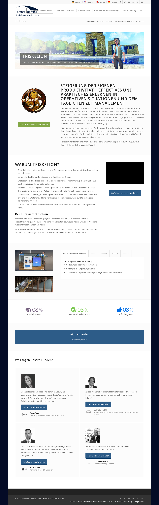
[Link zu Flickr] (133, 2)
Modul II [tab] (104, 253)
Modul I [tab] (93, 253)
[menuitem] (77, 2)
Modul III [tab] (115, 253)
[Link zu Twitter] (125, 2)
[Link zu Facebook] (120, 2)
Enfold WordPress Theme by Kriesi (51, 499)
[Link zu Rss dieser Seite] (137, 2)
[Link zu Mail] (142, 2)
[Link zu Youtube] (129, 2)
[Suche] (141, 10)
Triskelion (20, 21)
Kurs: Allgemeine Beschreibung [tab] (74, 253)
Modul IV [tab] (126, 253)
